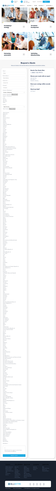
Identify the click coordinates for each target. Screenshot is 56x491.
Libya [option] (4, 279)
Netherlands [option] (5, 317)
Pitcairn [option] (4, 343)
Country (5, 104)
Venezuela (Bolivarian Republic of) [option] (9, 429)
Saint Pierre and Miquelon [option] (8, 362)
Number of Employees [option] (7, 95)
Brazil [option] (4, 153)
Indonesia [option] (5, 248)
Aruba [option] (4, 128)
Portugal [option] (4, 346)
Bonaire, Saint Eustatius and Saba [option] (9, 148)
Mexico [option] (4, 300)
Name (4, 70)
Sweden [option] (4, 393)
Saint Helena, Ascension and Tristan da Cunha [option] (12, 357)
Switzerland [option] (5, 395)
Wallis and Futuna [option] (6, 434)
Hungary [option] (4, 244)
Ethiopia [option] (4, 205)
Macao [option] (4, 284)
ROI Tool (32, 85)
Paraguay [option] (4, 340)
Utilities (25, 466)
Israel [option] (4, 254)
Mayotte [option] (4, 299)
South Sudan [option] (5, 386)
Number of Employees (7, 90)
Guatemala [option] (5, 232)
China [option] (4, 171)
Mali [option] (3, 291)
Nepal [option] (4, 316)
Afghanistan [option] (5, 113)
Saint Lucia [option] (5, 359)
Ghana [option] (4, 223)
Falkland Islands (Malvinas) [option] (8, 207)
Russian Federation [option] (6, 351)
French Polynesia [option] (6, 215)
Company (5, 85)
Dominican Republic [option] (7, 195)
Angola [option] (4, 120)
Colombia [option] (5, 175)
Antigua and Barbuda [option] (7, 124)
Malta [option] (4, 292)
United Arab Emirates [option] (7, 418)
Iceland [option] (4, 245)
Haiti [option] (4, 238)
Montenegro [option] (5, 307)
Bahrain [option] (4, 134)
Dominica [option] (5, 194)
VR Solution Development (35, 26)
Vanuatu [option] (4, 426)
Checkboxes (5, 443)
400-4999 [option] (5, 101)
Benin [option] (4, 142)
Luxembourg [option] (5, 283)
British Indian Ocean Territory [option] (8, 154)
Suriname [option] (5, 391)
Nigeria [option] (4, 324)
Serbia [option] (4, 371)
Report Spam (26, 468)
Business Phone (9, 468)
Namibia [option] (4, 313)
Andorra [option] (4, 119)
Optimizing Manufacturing (35, 54)
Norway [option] (4, 330)
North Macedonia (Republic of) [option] (9, 328)
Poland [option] (4, 345)
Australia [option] (4, 129)
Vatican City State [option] (6, 428)
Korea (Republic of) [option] (6, 267)
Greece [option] (4, 225)
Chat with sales (34, 78)
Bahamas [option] (4, 133)
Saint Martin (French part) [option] (8, 361)
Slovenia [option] (4, 379)
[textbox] (14, 111)
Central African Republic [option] (7, 167)
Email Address (6, 75)
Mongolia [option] (4, 305)
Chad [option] (4, 169)
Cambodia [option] (5, 162)
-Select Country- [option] (6, 112)
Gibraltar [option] (4, 224)
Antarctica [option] (5, 123)
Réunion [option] (4, 354)
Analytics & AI (17, 474)
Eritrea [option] (4, 201)
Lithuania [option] (4, 282)
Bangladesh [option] (5, 136)
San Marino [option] (5, 366)
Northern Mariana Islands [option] (8, 329)
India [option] (4, 246)
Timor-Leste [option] (5, 403)
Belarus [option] (4, 138)
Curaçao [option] (4, 186)
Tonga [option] (4, 407)
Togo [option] (4, 404)
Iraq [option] (3, 250)
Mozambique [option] (5, 311)
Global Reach (17, 473)
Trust (16, 468)
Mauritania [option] (5, 296)
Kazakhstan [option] (5, 262)
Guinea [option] (4, 234)
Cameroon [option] (5, 163)
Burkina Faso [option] (5, 158)
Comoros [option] (4, 177)
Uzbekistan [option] (5, 425)
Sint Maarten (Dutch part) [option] (8, 376)
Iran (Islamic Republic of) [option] (8, 249)
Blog (43, 466)
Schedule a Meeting (34, 80)
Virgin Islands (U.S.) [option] (7, 433)
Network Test (26, 469)
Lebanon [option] (4, 275)
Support (34, 1)
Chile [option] (4, 170)
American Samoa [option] (6, 117)
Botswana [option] (5, 150)
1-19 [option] (4, 97)
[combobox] (14, 274)
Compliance (17, 470)
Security (16, 469)
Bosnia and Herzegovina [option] (7, 149)
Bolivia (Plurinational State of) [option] (8, 146)
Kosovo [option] (4, 269)
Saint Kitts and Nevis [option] (7, 358)
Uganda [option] (4, 416)
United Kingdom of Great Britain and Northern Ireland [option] (13, 420)
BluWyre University (27, 476)
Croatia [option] (4, 183)
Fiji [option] (3, 209)
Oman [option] (4, 332)
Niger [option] (4, 322)
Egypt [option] (4, 198)
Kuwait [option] (4, 270)
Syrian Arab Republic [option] (7, 396)
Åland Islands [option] (5, 441)
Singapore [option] (5, 375)
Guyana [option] (4, 237)
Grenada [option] (4, 228)
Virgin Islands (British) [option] (7, 432)
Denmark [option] (4, 191)
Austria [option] (4, 130)
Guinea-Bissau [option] (5, 236)
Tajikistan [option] (4, 399)
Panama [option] (4, 337)
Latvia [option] (4, 274)
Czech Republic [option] (6, 188)
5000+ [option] (4, 102)
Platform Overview (9, 466)
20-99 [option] (4, 98)
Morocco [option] (4, 309)
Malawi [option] (4, 287)
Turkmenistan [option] (5, 411)
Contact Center (9, 469)
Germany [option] (5, 221)
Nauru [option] (4, 315)
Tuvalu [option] (4, 413)
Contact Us (35, 468)
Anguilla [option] (4, 121)
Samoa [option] (4, 365)
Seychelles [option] (5, 372)
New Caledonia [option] (6, 319)
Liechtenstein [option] (5, 280)
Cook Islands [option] (5, 180)
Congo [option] (4, 178)
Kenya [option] (4, 263)
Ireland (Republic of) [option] (7, 251)
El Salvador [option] (5, 199)
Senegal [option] (4, 370)
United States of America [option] (8, 422)
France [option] (4, 212)
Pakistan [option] (4, 333)
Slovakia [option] (4, 378)
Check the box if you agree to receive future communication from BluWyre (13, 451)
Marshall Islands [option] (6, 294)
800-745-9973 (27, 2)
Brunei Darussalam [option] (6, 155)
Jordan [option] (4, 261)
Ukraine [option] (4, 417)
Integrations (8, 473)
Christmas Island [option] (6, 173)
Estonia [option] (4, 203)
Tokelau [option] (4, 405)
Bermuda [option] (4, 144)
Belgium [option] (4, 140)
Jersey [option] (4, 259)
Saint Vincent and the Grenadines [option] (9, 363)
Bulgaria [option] (4, 157)
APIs (6, 472)
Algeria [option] (4, 116)
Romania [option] (4, 350)
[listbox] (14, 97)
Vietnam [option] (4, 430)
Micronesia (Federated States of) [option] (9, 301)
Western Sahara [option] (6, 436)
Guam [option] (4, 230)
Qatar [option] (4, 349)
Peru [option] (4, 341)
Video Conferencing (9, 470)
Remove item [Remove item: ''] (14, 94)
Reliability (17, 472)
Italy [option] (3, 255)
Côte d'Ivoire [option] (5, 190)
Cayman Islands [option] (6, 166)
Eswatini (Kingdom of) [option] (7, 204)
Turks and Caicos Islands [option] (7, 412)
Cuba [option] (4, 184)
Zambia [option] (4, 438)
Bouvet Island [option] (5, 152)
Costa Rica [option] (5, 182)
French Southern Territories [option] (8, 216)
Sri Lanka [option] (4, 388)
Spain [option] (4, 387)
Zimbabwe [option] (5, 439)
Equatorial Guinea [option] (6, 200)
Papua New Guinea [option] (6, 338)
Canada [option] (4, 165)
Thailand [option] (4, 401)
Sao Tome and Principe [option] (7, 367)
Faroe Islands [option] (5, 208)
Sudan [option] (4, 390)
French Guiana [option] (6, 213)
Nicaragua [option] (5, 321)
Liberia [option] (4, 278)
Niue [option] (4, 325)
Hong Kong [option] (5, 242)
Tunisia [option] (4, 409)
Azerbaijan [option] (5, 132)
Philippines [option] (5, 342)
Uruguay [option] (4, 424)
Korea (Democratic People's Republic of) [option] (10, 266)
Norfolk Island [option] (5, 326)
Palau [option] (4, 334)
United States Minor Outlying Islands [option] (10, 421)
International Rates (27, 474)
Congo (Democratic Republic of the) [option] (10, 179)
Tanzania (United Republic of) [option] (8, 400)
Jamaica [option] (4, 257)
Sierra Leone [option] (5, 374)
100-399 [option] (4, 99)
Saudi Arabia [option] (5, 368)
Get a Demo (33, 79)
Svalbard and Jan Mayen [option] (8, 392)
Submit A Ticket (16, 2)
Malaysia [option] (4, 288)
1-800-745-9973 (37, 72)
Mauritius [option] (4, 297)
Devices (7, 474)
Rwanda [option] (4, 353)
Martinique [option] (5, 295)
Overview (17, 466)
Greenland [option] (5, 226)
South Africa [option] (5, 383)
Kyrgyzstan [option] (5, 271)
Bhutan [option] (4, 145)
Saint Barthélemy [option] (6, 355)
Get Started (39, 1)
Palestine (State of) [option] (6, 336)
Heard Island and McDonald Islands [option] (10, 240)
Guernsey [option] (5, 233)
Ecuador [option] (4, 196)
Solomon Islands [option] (6, 380)
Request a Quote (14, 455)
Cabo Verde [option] (5, 161)
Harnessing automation (7, 54)
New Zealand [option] (5, 320)
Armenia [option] (4, 127)
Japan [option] (4, 258)
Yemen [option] (4, 437)
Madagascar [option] (5, 286)
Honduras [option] (5, 241)
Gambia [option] (4, 219)
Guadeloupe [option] (5, 229)
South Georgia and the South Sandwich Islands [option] (12, 384)
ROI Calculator (27, 473)
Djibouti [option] (4, 192)
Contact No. (5, 80)
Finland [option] (4, 211)
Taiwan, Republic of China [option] (8, 397)
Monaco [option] (4, 304)
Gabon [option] (4, 217)
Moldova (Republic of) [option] (7, 303)
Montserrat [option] (5, 308)
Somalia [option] (4, 382)
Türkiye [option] (4, 415)
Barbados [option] (4, 137)
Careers (34, 469)
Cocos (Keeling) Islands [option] (7, 174)
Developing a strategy (8, 26)
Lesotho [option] (4, 276)
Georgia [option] (4, 220)
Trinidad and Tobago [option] (7, 408)
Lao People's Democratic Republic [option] (9, 272)
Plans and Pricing (45, 468)
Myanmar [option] (5, 312)
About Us (35, 466)
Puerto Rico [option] (5, 347)
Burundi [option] (4, 159)
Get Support (33, 91)
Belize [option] (4, 141)
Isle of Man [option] (5, 253)
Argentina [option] (5, 125)
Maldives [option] (4, 290)
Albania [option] (4, 115)
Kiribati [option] (4, 265)
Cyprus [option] (4, 187)
